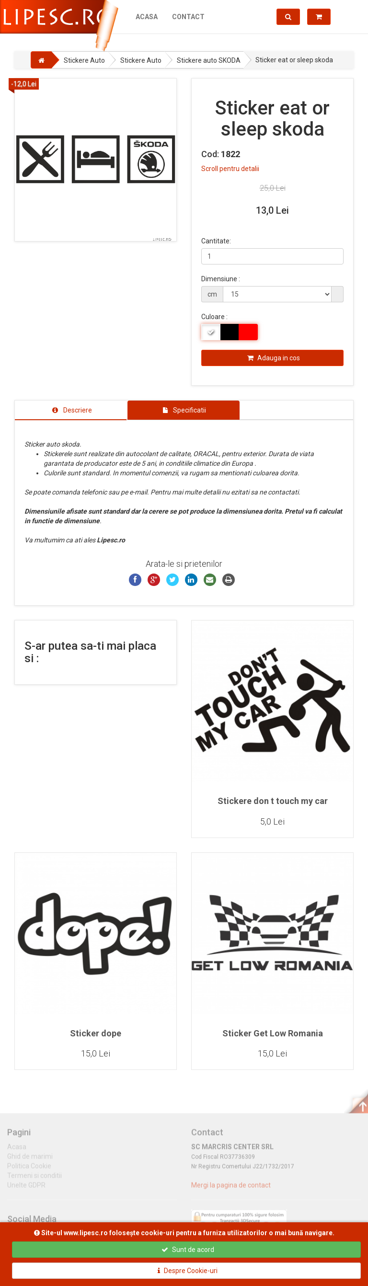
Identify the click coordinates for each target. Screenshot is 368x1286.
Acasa (147, 17)
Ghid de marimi (30, 1160)
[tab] (70, 410)
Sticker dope (95, 1033)
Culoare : (214, 317)
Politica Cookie (29, 1170)
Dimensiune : (220, 279)
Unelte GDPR (26, 1189)
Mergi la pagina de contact (231, 1189)
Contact (188, 17)
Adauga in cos (273, 358)
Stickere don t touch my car (273, 801)
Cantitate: (216, 241)
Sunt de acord (187, 1249)
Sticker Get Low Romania (272, 1033)
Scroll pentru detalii (230, 168)
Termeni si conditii (34, 1179)
